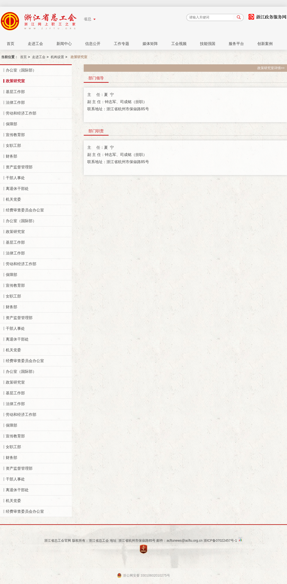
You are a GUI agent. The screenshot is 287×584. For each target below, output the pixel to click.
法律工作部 (15, 102)
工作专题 (121, 44)
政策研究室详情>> (271, 68)
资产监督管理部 (19, 167)
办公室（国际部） (21, 70)
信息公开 (92, 44)
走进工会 (35, 44)
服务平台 (236, 44)
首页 (10, 44)
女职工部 (13, 145)
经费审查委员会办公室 (25, 210)
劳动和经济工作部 (21, 113)
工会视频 (179, 44)
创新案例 (265, 44)
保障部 (11, 124)
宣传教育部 (15, 135)
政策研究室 (15, 81)
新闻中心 (64, 44)
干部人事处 (15, 178)
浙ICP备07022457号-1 (220, 540)
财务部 (11, 156)
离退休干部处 (17, 189)
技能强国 (207, 44)
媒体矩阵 (150, 44)
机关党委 (13, 199)
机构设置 (57, 57)
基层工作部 (15, 92)
